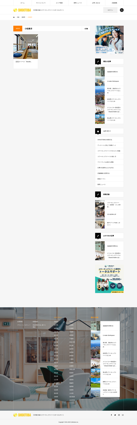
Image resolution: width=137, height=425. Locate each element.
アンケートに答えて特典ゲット (107, 145)
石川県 (56, 349)
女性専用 (72, 400)
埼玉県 (56, 338)
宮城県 (71, 325)
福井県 (71, 349)
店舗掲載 (114, 3)
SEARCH (122, 10)
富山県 (71, 345)
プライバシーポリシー (24, 325)
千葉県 (71, 338)
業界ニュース (78, 3)
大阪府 (56, 366)
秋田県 (56, 328)
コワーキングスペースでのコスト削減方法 (109, 152)
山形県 (71, 328)
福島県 (56, 332)
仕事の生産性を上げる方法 (106, 167)
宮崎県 (56, 396)
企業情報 (20, 321)
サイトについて (41, 3)
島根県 (71, 373)
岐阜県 (56, 355)
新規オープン (102, 179)
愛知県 (56, 359)
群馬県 (71, 335)
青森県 (71, 321)
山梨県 (56, 352)
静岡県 (71, 355)
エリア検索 (59, 3)
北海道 (56, 321)
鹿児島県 (72, 396)
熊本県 (56, 393)
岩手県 (56, 325)
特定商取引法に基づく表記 (39, 326)
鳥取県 (56, 373)
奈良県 (56, 369)
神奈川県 (72, 342)
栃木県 (56, 335)
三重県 (71, 359)
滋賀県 (56, 362)
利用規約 (35, 321)
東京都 (56, 342)
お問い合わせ (96, 3)
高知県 (56, 386)
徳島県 (71, 379)
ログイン (110, 10)
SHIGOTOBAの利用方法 (105, 139)
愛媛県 (71, 383)
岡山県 (56, 376)
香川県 (56, 383)
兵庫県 (71, 366)
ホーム (23, 3)
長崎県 (71, 390)
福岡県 (71, 386)
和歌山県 (72, 369)
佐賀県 (56, 390)
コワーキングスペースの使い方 (107, 156)
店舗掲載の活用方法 (104, 173)
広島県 (71, 376)
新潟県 (56, 345)
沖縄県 (56, 400)
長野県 (71, 352)
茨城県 (71, 332)
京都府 (71, 362)
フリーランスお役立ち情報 (106, 162)
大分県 (71, 393)
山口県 (56, 379)
